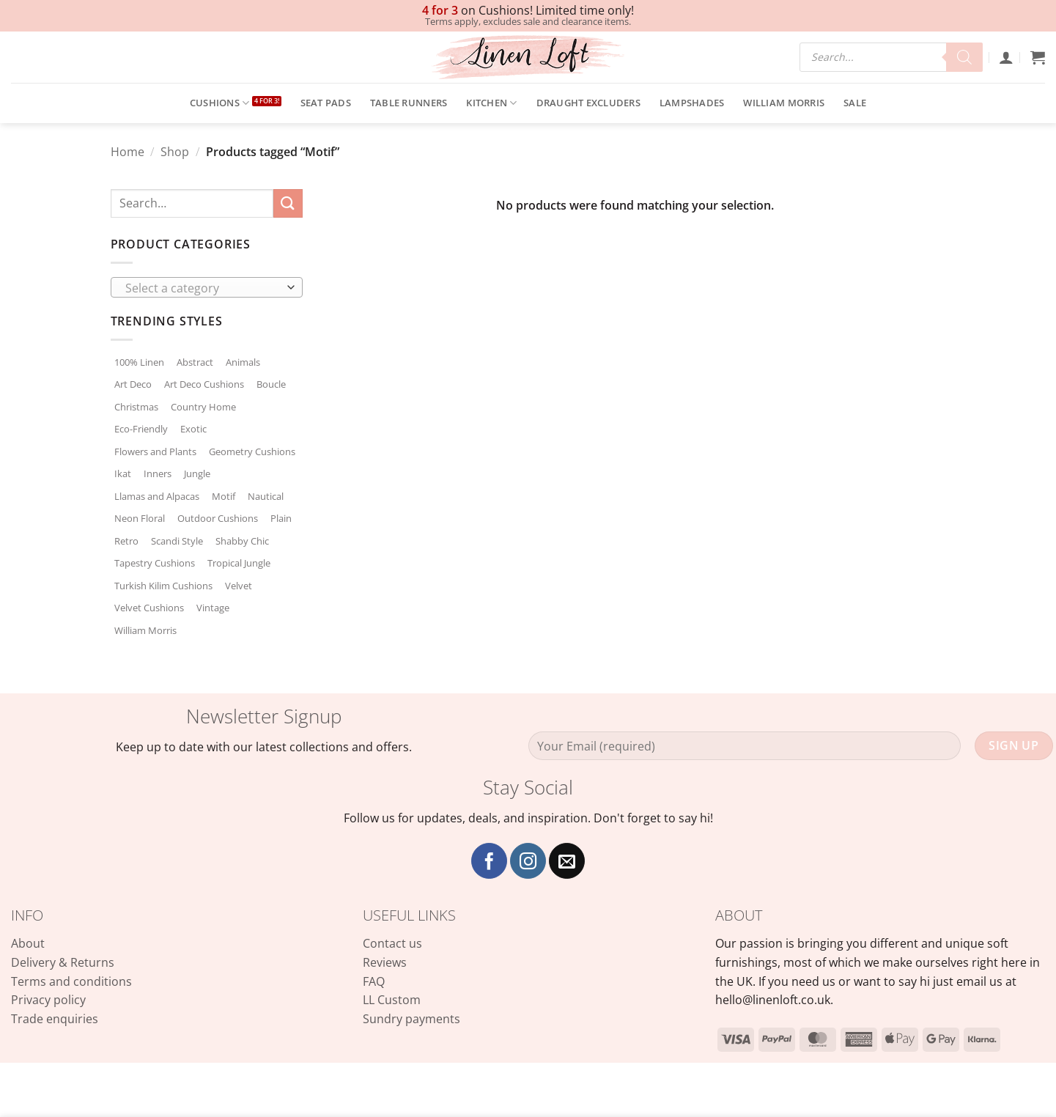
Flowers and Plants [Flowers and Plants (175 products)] (155, 451)
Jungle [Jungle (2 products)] (197, 473)
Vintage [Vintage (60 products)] (212, 607)
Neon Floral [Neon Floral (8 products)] (139, 518)
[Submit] (288, 203)
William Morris (783, 102)
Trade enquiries (54, 1019)
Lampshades (692, 102)
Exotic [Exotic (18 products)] (193, 428)
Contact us (392, 943)
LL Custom (392, 1000)
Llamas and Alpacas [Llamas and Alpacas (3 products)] (156, 496)
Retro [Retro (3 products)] (126, 541)
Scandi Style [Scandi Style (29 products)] (177, 541)
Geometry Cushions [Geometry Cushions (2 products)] (252, 451)
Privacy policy (48, 1000)
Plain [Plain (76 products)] (281, 518)
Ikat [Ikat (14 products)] (122, 473)
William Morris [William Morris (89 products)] (145, 630)
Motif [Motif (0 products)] (223, 496)
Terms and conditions (71, 981)
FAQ (374, 981)
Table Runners (408, 102)
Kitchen (491, 103)
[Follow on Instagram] (528, 861)
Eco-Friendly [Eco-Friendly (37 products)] (141, 428)
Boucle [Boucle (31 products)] (271, 384)
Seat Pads (325, 102)
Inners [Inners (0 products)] (157, 473)
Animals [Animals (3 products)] (243, 362)
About (28, 943)
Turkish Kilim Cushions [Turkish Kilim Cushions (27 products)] (163, 585)
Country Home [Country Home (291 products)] (203, 406)
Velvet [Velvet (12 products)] (238, 585)
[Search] (964, 57)
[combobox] (207, 287)
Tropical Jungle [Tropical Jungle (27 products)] (238, 562)
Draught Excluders (588, 102)
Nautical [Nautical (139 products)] (266, 496)
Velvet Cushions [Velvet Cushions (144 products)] (149, 607)
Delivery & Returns (62, 962)
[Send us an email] (567, 861)
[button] (1006, 57)
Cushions (220, 103)
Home (127, 152)
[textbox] (202, 288)
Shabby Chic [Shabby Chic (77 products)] (242, 541)
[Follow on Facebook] (489, 861)
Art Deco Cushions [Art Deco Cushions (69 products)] (204, 384)
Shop (174, 152)
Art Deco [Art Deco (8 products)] (133, 384)
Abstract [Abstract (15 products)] (195, 362)
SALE (854, 102)
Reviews (385, 962)
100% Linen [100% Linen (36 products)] (139, 362)
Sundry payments (411, 1019)
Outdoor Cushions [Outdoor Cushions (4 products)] (217, 518)
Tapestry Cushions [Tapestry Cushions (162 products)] (154, 562)
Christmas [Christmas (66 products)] (136, 406)
